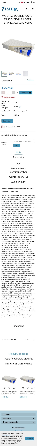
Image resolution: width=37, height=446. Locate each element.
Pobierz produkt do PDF (10, 127)
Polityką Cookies (6, 435)
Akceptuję (30, 438)
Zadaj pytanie (7, 121)
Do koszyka (26, 93)
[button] (33, 2)
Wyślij (16, 145)
